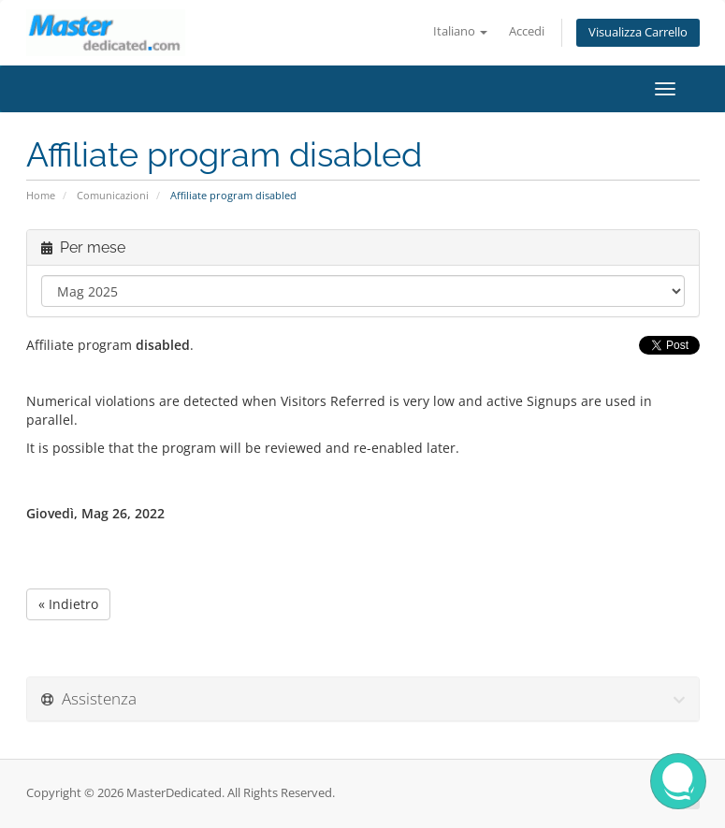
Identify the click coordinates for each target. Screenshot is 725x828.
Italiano (460, 31)
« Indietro (68, 604)
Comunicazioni (113, 195)
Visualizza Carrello (638, 32)
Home (40, 195)
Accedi (526, 31)
